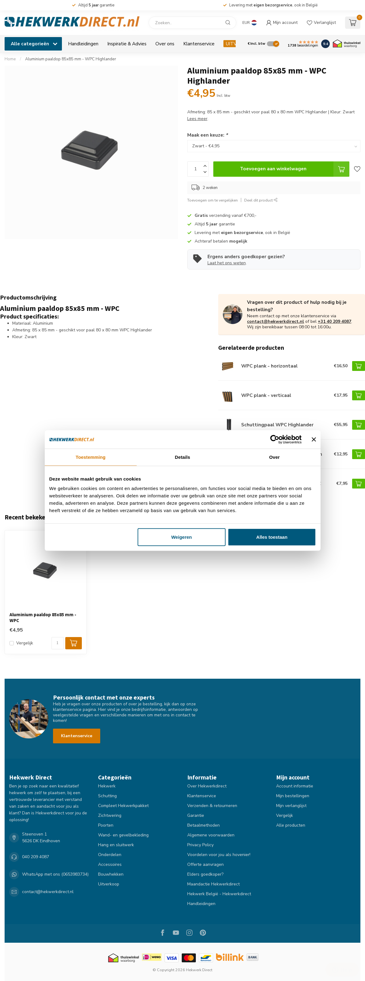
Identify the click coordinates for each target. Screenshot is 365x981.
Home (10, 59)
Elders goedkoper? (205, 874)
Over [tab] (274, 456)
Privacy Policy (200, 845)
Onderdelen (109, 855)
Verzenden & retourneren (212, 806)
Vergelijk (24, 643)
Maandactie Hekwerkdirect (213, 884)
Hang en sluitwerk (116, 845)
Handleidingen (83, 43)
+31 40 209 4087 (334, 321)
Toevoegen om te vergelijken (212, 200)
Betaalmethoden (203, 825)
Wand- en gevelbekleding (123, 835)
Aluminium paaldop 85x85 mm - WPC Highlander (70, 59)
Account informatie (294, 786)
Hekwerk (107, 786)
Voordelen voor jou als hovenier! (218, 855)
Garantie (195, 815)
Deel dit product (261, 200)
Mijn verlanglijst (291, 806)
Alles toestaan (271, 537)
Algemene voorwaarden (210, 835)
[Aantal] (57, 643)
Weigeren (181, 537)
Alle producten (290, 825)
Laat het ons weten (226, 263)
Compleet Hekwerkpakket (123, 806)
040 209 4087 (35, 857)
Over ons (164, 43)
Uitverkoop (108, 884)
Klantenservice (199, 43)
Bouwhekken (111, 874)
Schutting (107, 796)
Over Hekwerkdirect (206, 786)
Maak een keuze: (207, 135)
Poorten (105, 825)
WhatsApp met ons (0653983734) (55, 874)
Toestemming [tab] (91, 456)
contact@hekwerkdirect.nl (275, 321)
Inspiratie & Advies (126, 43)
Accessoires (110, 864)
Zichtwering (109, 815)
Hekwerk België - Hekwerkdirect (219, 894)
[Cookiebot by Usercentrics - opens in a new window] (275, 439)
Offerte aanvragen (205, 864)
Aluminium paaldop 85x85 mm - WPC (43, 617)
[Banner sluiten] (314, 439)
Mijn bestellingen (292, 796)
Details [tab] (182, 456)
